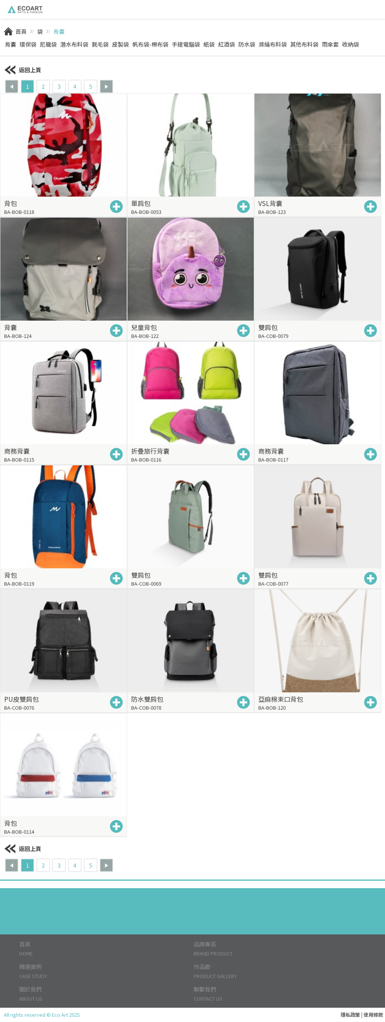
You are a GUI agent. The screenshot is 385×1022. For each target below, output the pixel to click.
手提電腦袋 (186, 44)
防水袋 (246, 44)
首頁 (21, 31)
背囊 (59, 31)
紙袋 (209, 44)
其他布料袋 (304, 44)
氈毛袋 (100, 44)
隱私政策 (350, 1014)
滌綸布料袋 (273, 44)
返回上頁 (22, 70)
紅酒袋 (226, 44)
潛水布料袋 (74, 44)
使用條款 (373, 1014)
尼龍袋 (48, 44)
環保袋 (28, 44)
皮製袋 (120, 44)
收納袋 (350, 44)
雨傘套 (330, 44)
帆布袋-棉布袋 (150, 44)
